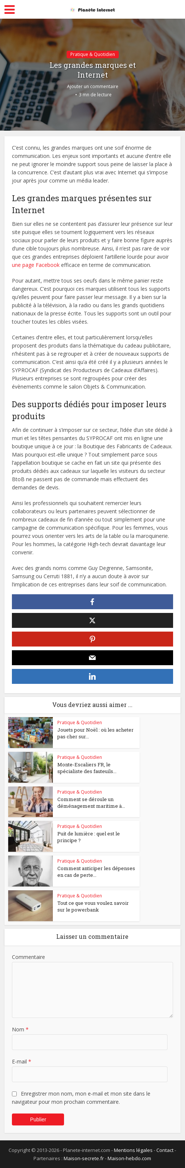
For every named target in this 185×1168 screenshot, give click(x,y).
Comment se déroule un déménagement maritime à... (91, 802)
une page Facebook (36, 264)
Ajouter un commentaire (92, 86)
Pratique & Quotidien (92, 54)
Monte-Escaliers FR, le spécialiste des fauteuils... (87, 768)
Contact (164, 1150)
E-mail (21, 1061)
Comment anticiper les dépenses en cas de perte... (96, 871)
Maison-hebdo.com (129, 1158)
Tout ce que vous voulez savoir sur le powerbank (93, 906)
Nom (20, 1029)
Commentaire (28, 956)
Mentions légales (133, 1150)
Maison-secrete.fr (84, 1158)
